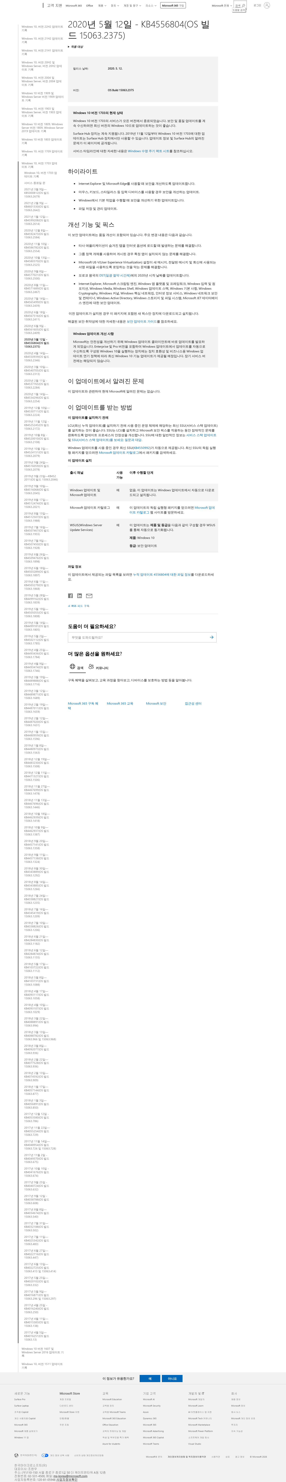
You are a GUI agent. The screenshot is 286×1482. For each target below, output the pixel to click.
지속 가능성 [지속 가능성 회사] (237, 1431)
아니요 (172, 1378)
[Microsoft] (28, 5)
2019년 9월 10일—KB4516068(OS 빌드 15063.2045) (36, 489)
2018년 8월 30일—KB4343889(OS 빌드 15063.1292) (36, 872)
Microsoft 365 (74, 5)
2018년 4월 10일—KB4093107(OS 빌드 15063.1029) (36, 1008)
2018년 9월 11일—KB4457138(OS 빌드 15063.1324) (36, 858)
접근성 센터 (193, 703)
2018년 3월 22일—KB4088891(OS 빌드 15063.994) (36, 1022)
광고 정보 (239, 1456)
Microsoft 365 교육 (120, 703)
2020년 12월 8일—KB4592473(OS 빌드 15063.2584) (36, 234)
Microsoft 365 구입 (173, 5)
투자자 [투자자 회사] (234, 1424)
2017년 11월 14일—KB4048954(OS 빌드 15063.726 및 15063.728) (40, 1145)
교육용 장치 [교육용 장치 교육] (108, 1405)
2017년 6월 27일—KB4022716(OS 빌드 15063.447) (36, 1254)
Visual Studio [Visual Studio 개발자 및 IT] (194, 1443)
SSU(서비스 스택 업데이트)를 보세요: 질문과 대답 (106, 440)
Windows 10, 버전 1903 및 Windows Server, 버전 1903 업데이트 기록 (42, 112)
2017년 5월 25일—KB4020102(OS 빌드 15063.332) (36, 1281)
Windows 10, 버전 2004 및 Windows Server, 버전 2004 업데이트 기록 (42, 81)
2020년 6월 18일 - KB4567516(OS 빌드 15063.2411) (36, 315)
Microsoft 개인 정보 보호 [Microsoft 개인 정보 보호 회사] (243, 1418)
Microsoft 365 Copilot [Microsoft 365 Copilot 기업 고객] (153, 1437)
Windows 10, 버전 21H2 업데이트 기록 (42, 40)
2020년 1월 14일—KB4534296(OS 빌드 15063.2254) (36, 397)
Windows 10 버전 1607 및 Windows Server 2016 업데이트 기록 (43, 1352)
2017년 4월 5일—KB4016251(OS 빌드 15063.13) (36, 1336)
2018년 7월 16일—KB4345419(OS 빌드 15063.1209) (36, 913)
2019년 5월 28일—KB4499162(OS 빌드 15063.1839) (36, 599)
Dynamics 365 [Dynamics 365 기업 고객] (150, 1418)
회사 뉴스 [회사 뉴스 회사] (236, 1411)
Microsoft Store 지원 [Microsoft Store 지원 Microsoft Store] (69, 1411)
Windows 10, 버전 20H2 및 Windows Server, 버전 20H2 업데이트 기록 (42, 66)
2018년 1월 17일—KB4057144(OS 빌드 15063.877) (36, 1090)
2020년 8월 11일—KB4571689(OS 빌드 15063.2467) (36, 288)
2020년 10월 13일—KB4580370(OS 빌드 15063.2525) (37, 261)
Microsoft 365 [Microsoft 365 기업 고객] (149, 1424)
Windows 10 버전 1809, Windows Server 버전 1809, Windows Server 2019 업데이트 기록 (43, 127)
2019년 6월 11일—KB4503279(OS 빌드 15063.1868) (36, 585)
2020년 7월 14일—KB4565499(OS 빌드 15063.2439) (36, 302)
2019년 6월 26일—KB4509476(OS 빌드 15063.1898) (36, 558)
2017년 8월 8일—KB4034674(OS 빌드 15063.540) (36, 1213)
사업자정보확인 (67, 1479)
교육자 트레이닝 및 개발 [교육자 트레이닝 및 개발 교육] (114, 1431)
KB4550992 (142, 448)
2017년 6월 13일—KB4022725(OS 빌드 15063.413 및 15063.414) (40, 1267)
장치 (113, 5)
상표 (227, 1456)
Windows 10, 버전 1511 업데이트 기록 (42, 1365)
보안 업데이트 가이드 (142, 321)
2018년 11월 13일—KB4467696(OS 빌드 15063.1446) (37, 803)
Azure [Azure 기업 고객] (146, 1411)
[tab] (78, 667)
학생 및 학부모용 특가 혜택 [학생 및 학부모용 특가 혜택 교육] (115, 1437)
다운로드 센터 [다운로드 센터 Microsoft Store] (66, 1405)
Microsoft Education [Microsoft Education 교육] (112, 1399)
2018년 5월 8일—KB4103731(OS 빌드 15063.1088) (36, 981)
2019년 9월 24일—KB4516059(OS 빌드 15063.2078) (36, 466)
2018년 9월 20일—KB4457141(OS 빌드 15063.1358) (36, 844)
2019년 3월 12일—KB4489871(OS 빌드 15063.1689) (36, 694)
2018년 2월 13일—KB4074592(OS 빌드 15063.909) (36, 1076)
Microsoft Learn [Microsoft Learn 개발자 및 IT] (195, 1405)
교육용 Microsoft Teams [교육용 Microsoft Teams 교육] (114, 1411)
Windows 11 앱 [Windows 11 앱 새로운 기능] (21, 1437)
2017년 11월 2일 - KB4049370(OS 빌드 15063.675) (36, 1158)
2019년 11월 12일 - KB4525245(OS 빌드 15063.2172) (36, 425)
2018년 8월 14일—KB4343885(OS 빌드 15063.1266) (36, 885)
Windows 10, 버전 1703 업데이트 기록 (39, 165)
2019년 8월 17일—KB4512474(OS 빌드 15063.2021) (36, 503)
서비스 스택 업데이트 (201, 435)
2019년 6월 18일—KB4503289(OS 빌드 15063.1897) (36, 571)
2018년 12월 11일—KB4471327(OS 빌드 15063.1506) (37, 776)
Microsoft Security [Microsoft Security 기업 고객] (151, 1405)
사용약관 (215, 1456)
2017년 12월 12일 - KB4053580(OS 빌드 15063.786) (36, 1117)
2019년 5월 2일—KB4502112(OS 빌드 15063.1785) (36, 639)
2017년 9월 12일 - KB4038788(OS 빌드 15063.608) (36, 1199)
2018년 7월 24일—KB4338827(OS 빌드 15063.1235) (36, 899)
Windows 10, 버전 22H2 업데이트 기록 (42, 28)
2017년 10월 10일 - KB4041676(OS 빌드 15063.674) (36, 1172)
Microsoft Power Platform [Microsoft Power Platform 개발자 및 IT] (200, 1431)
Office (89, 5)
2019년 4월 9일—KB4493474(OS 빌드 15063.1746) (36, 667)
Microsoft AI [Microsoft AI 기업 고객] (149, 1399)
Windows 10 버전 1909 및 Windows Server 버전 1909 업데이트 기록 (43, 96)
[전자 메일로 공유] (87, 595)
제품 (100, 5)
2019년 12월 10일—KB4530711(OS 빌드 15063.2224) (37, 411)
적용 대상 (77, 46)
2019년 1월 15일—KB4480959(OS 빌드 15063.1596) (36, 735)
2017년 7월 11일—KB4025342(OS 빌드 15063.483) (36, 1240)
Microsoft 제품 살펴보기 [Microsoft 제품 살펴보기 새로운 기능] (26, 1431)
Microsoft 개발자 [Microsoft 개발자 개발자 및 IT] (196, 1399)
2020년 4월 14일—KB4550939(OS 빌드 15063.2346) (36, 356)
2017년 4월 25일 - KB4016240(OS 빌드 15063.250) (36, 1308)
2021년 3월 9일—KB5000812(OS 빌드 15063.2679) (36, 193)
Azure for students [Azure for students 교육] (111, 1443)
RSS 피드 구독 (81, 605)
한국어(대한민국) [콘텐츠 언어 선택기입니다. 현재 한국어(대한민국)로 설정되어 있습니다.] (28, 1455)
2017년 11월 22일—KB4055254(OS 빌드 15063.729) (37, 1131)
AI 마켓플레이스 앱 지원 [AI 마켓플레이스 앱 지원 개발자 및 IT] (200, 1411)
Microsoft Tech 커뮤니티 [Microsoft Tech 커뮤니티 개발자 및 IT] (200, 1418)
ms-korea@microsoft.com (70, 1476)
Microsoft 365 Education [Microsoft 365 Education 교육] (114, 1418)
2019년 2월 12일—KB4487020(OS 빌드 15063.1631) (36, 721)
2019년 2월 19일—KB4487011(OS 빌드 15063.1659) (36, 708)
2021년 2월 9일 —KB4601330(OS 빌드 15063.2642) (36, 206)
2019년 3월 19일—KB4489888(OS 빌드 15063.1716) (36, 680)
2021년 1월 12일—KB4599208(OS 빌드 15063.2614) (36, 220)
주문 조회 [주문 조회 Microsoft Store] (64, 1424)
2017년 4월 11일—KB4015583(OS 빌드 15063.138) (36, 1322)
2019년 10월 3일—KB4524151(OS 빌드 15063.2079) (36, 452)
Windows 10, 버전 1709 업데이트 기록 (42, 153)
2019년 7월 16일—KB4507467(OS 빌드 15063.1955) (36, 530)
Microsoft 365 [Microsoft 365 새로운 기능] (21, 1424)
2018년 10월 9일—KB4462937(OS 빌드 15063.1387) (36, 831)
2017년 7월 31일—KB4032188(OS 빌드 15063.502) (36, 1226)
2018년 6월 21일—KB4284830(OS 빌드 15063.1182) (36, 940)
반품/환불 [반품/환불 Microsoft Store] (64, 1418)
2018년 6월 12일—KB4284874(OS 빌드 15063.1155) (36, 953)
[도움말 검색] (240, 5)
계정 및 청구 (131, 5)
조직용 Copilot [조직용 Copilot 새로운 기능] (21, 1411)
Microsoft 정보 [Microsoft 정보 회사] (238, 1405)
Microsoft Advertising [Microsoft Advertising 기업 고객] (153, 1431)
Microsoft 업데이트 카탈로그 (119, 452)
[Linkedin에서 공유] (77, 595)
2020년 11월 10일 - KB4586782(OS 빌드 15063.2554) (36, 247)
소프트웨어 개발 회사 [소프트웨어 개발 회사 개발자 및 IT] (198, 1437)
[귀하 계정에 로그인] (261, 5)
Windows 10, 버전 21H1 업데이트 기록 (42, 52)
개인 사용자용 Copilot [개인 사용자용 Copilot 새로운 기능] (25, 1418)
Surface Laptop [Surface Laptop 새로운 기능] (21, 1405)
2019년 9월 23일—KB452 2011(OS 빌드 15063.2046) (41, 477)
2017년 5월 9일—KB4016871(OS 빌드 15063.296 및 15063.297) (40, 1295)
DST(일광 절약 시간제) (115, 275)
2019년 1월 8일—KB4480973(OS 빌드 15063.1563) (36, 749)
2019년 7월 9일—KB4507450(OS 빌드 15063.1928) (36, 544)
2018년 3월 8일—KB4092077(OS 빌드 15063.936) (36, 1049)
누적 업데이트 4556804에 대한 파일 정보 (162, 574)
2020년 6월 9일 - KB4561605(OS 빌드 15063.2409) (36, 329)
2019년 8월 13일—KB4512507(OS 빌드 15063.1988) (36, 517)
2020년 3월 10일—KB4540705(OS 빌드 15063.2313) (36, 370)
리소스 (149, 5)
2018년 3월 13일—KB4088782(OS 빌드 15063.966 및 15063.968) (40, 1035)
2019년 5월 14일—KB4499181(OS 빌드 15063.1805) (36, 626)
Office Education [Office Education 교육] (110, 1424)
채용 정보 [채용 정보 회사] (236, 1399)
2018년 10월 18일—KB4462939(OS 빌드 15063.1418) (37, 817)
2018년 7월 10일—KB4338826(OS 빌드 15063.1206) (36, 926)
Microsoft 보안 (156, 703)
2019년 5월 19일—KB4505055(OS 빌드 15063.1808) (36, 612)
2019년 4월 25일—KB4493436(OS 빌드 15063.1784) (36, 653)
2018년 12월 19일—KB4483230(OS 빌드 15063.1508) (37, 762)
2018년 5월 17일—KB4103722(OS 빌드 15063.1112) (36, 967)
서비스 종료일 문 (34, 183)
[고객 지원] (54, 5)
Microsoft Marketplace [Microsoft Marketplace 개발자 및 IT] (199, 1424)
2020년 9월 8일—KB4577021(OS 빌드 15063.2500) (36, 275)
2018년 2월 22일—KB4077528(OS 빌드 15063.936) (36, 1063)
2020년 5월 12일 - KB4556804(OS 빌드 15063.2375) (36, 343)
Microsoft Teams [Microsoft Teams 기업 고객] (151, 1443)
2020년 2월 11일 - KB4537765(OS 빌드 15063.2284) (36, 384)
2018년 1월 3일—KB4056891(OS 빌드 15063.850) (36, 1104)
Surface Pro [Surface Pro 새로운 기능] (19, 1399)
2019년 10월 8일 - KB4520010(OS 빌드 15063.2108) (36, 438)
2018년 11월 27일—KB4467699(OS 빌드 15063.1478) (37, 790)
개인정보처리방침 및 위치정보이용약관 (187, 1456)
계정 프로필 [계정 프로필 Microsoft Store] (65, 1399)
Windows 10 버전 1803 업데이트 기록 (42, 141)
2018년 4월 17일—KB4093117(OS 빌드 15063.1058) (36, 994)
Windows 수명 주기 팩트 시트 (148, 151)
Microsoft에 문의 (154, 1456)
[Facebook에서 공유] (70, 595)
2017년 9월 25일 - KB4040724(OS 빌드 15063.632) (36, 1185)
